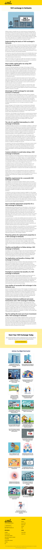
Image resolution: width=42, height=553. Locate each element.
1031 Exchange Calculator (8, 535)
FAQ (5, 543)
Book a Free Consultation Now (21, 341)
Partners (22, 526)
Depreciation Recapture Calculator (10, 537)
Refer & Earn (23, 524)
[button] (35, 2)
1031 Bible (6, 532)
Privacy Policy (23, 532)
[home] (19, 2)
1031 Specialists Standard (9, 540)
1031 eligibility (7, 538)
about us (22, 521)
